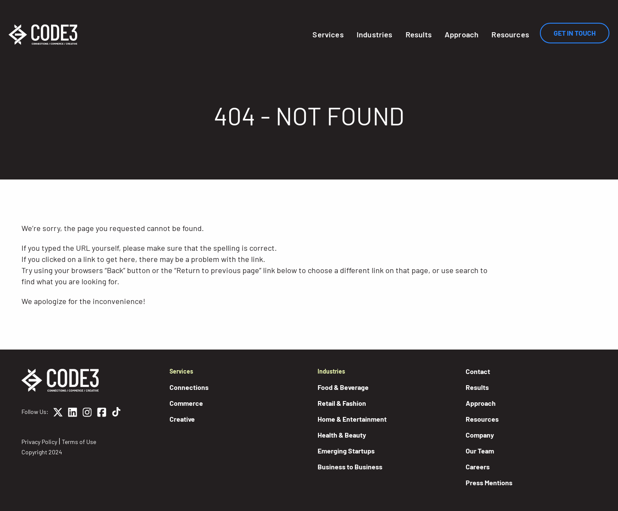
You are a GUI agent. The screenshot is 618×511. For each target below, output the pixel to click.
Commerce (186, 403)
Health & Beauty (342, 435)
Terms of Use (79, 441)
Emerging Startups (346, 451)
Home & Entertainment (352, 419)
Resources (510, 34)
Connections (189, 387)
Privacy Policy (39, 441)
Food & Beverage (343, 387)
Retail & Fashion (342, 403)
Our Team (480, 451)
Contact (478, 371)
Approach (462, 34)
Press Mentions (489, 482)
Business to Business (350, 466)
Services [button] (327, 34)
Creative (182, 419)
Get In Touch (575, 33)
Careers (478, 466)
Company (480, 435)
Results (419, 34)
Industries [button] (375, 34)
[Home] (43, 34)
